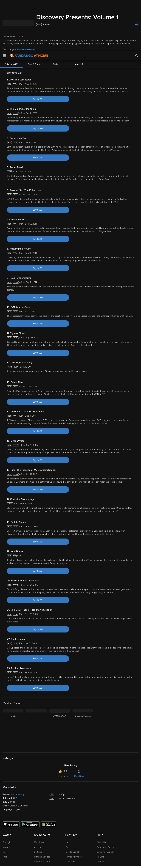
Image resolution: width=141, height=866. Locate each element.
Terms (60, 841)
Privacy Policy (105, 841)
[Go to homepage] (29, 5)
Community (62, 776)
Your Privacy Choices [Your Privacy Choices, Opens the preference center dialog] (37, 861)
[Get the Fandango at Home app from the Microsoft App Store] (48, 824)
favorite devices (26, 49)
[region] (70, 851)
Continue (60, 861)
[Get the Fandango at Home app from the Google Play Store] (30, 824)
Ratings (56, 62)
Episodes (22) (11, 62)
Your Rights (75, 844)
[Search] (137, 5)
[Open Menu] (4, 4)
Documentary (17, 794)
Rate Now (79, 776)
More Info (79, 62)
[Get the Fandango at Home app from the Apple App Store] (11, 824)
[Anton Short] (59, 729)
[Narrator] (13, 729)
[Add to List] (136, 24)
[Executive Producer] (82, 729)
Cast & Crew (34, 62)
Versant (25, 841)
